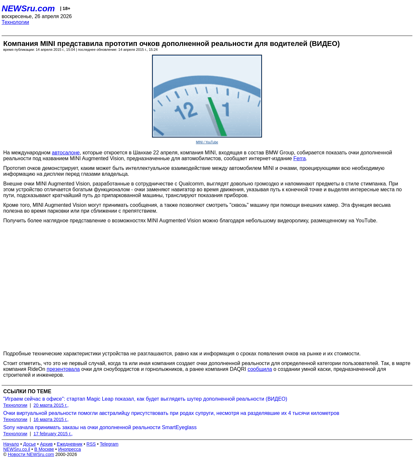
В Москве (44, 449)
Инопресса (69, 449)
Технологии (15, 22)
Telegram (109, 444)
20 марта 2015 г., (51, 405)
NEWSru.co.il (16, 449)
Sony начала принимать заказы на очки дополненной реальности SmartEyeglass (100, 427)
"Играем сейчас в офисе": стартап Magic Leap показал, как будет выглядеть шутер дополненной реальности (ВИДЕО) (145, 399)
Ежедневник (69, 444)
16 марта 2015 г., (51, 419)
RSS (91, 444)
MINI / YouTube (207, 142)
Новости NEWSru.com (31, 454)
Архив (46, 444)
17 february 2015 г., (53, 433)
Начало (11, 444)
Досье (29, 444)
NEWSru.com (28, 8)
